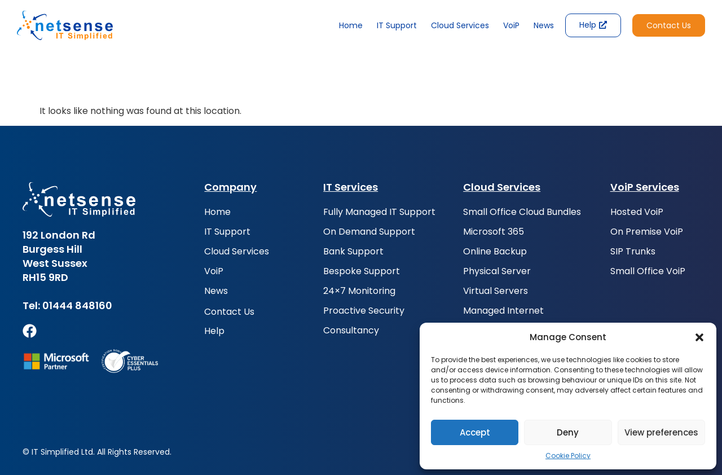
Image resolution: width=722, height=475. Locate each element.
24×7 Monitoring (359, 291)
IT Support (397, 25)
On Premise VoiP (646, 232)
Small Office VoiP (647, 271)
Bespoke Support (361, 271)
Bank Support (353, 251)
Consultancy (351, 330)
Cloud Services (460, 25)
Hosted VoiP (636, 212)
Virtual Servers (495, 291)
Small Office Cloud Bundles (522, 212)
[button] (699, 337)
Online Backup (495, 251)
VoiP (511, 25)
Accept (475, 432)
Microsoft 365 (493, 232)
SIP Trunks (632, 251)
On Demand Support (369, 232)
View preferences (661, 432)
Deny (568, 432)
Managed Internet (503, 310)
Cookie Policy (568, 455)
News (544, 25)
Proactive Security (363, 310)
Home (351, 25)
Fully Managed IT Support (379, 212)
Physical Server (497, 271)
